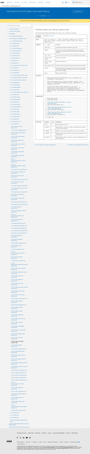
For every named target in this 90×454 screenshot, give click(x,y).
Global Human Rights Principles (62, 448)
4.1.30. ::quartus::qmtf (14, 111)
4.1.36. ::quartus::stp (14, 412)
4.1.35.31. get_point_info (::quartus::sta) (19, 230)
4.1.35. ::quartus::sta (14, 123)
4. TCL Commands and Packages (15, 36)
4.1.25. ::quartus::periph (15, 99)
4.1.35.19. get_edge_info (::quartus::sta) (19, 191)
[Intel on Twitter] (21, 438)
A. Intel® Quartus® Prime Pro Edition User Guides (19, 427)
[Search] (73, 2)
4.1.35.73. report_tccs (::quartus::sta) (18, 377)
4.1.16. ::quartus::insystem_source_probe (18, 77)
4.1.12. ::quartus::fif (14, 67)
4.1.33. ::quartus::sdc (14, 119)
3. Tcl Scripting (12, 33)
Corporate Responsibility (59, 433)
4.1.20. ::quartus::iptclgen (15, 87)
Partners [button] (40, 2)
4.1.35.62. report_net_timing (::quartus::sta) (17, 342)
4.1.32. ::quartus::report (15, 116)
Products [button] (9, 2)
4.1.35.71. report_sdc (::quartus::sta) (18, 372)
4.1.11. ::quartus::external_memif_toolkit (18, 65)
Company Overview (21, 433)
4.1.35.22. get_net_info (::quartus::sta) (19, 202)
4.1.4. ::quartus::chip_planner (16, 48)
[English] (67, 2)
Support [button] (17, 2)
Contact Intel (31, 433)
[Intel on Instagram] (30, 438)
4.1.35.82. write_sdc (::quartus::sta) (18, 410)
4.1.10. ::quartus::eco (14, 63)
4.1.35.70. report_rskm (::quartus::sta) (18, 370)
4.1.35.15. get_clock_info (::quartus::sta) (19, 179)
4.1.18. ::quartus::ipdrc (14, 82)
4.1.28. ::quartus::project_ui (15, 106)
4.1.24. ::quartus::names (15, 97)
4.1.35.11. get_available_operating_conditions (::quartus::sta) (18, 166)
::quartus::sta (51, 35)
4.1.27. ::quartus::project (15, 104)
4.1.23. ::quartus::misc (14, 94)
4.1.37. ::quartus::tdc (14, 415)
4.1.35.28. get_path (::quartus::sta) (18, 223)
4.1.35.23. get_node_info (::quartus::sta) (19, 204)
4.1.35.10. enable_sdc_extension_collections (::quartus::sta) (18, 160)
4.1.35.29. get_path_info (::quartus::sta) (19, 225)
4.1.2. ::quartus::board (14, 43)
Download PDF (78, 11)
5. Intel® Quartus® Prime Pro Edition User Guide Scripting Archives (19, 424)
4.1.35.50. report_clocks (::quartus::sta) (19, 298)
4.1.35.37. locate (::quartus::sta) (17, 249)
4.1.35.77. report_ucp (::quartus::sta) (18, 391)
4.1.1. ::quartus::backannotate (16, 41)
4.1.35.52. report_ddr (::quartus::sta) (18, 304)
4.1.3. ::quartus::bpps (14, 45)
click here (53, 20)
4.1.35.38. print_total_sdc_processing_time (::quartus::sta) (18, 253)
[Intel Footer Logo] (9, 441)
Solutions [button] (24, 2)
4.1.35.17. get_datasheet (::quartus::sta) (19, 185)
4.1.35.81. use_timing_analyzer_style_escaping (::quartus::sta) (18, 406)
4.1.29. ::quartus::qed (14, 109)
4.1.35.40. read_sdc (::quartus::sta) (18, 260)
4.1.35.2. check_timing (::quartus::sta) (18, 130)
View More (44, 16)
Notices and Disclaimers (68, 447)
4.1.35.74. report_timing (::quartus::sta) (19, 380)
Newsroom (37, 433)
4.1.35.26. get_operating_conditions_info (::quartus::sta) (17, 216)
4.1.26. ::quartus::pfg (14, 102)
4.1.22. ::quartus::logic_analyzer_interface (19, 92)
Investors (44, 433)
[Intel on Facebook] (17, 438)
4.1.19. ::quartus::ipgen (15, 84)
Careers (49, 433)
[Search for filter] (19, 25)
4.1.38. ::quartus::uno (14, 417)
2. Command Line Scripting (14, 31)
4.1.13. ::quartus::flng (14, 70)
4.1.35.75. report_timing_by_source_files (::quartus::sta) (17, 384)
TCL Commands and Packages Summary (18, 38)
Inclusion (68, 433)
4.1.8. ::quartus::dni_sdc (15, 58)
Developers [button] (32, 2)
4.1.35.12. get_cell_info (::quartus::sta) (19, 169)
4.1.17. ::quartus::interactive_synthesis (18, 80)
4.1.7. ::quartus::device (15, 55)
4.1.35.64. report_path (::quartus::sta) (18, 348)
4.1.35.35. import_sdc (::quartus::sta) (18, 243)
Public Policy (74, 433)
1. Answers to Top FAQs (14, 29)
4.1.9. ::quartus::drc (14, 60)
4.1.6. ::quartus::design (15, 53)
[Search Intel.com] (82, 2)
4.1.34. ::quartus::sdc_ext (15, 121)
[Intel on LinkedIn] (24, 438)
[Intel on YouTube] (27, 438)
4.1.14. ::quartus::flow (14, 72)
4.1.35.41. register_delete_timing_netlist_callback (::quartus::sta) (19, 264)
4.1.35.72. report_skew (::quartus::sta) (19, 375)
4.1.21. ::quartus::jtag (14, 89)
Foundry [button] (47, 2)
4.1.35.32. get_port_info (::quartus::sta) (19, 233)
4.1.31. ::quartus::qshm (15, 114)
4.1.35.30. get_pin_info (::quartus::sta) (19, 228)
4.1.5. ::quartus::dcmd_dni (15, 50)
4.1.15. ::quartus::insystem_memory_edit (18, 75)
